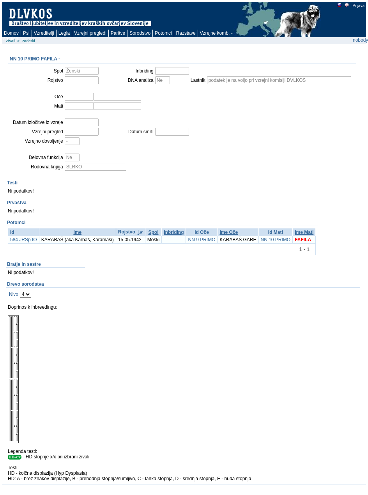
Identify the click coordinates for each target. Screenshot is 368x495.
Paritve (118, 33)
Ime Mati (304, 232)
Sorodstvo (139, 33)
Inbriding (174, 232)
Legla (64, 33)
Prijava (358, 6)
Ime (77, 232)
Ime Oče (228, 232)
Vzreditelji (44, 33)
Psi (26, 33)
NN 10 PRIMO (276, 239)
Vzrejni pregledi (90, 33)
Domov (11, 33)
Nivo (13, 294)
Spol (153, 232)
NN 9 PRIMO (201, 239)
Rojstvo (126, 232)
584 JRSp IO (23, 239)
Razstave (186, 33)
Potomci (163, 33)
